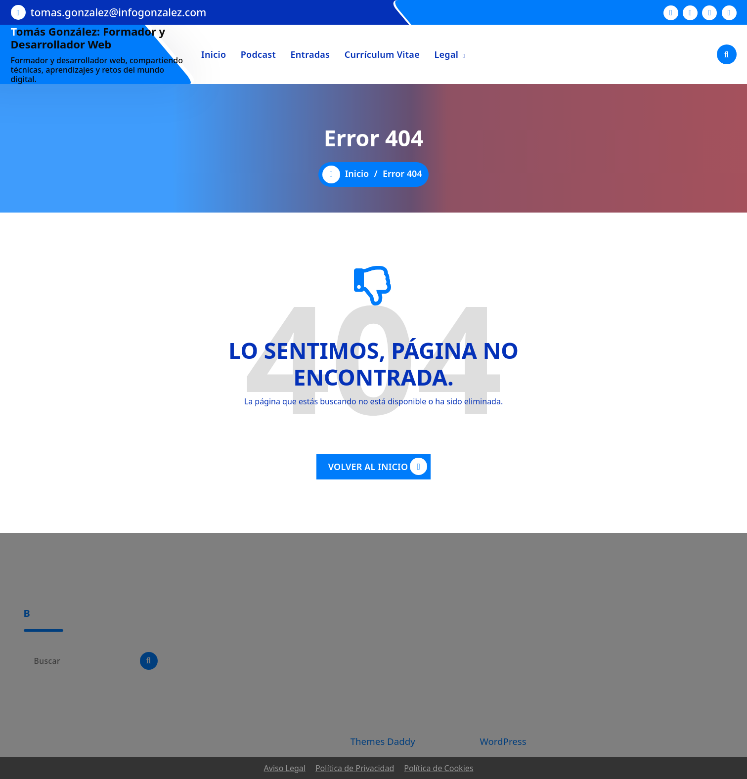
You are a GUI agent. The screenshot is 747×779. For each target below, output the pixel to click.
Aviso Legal (285, 768)
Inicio (213, 54)
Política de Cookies (438, 768)
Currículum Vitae (382, 54)
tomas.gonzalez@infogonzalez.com (119, 12)
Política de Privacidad (354, 768)
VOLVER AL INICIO (378, 466)
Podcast (258, 54)
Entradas (310, 54)
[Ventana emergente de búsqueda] (727, 54)
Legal (446, 54)
